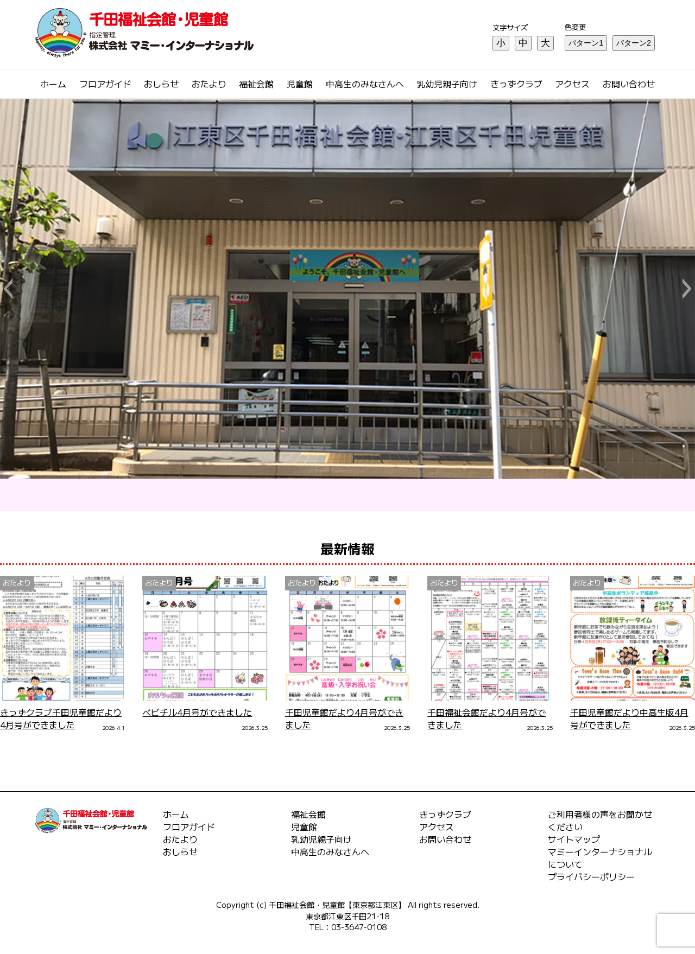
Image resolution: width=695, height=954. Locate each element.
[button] (8, 289)
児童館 (300, 84)
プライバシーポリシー (591, 876)
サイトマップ (574, 839)
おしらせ (161, 84)
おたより (209, 84)
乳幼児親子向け (446, 84)
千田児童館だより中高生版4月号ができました (629, 718)
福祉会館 (256, 84)
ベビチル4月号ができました (197, 712)
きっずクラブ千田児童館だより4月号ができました (61, 718)
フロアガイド (105, 84)
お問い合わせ (629, 84)
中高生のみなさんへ (365, 84)
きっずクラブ (516, 84)
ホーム (53, 84)
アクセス (572, 84)
